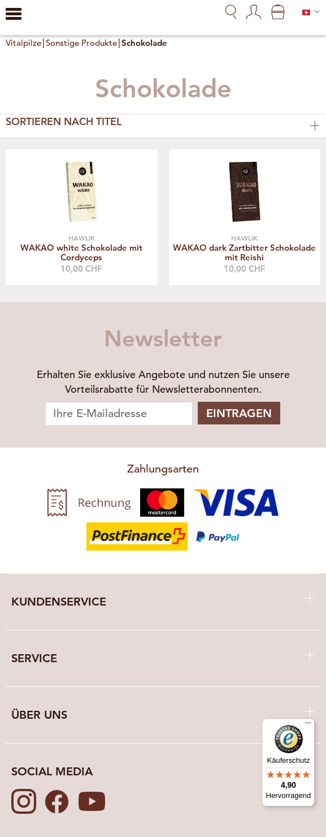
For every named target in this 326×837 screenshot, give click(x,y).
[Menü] (308, 725)
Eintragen (239, 413)
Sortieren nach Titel (163, 124)
